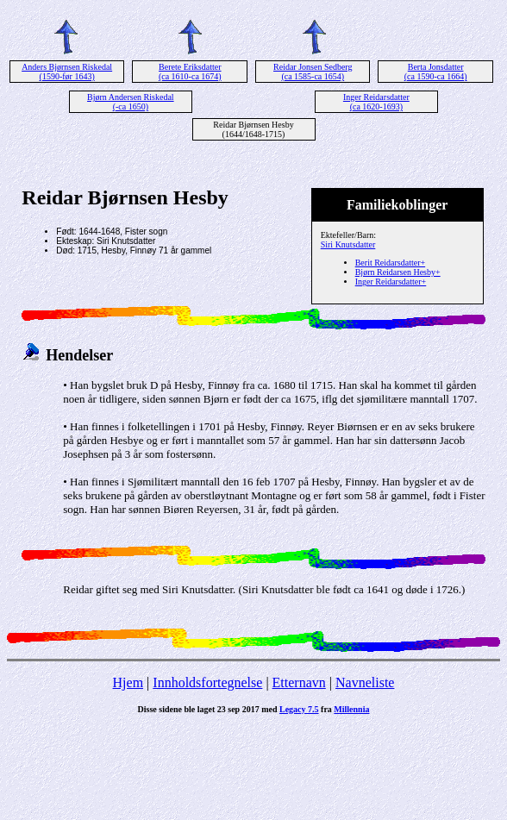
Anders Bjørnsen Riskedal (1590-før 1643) (67, 71)
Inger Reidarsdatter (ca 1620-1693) (376, 101)
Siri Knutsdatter (348, 244)
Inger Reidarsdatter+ (391, 281)
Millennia (351, 709)
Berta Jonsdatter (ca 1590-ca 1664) (435, 71)
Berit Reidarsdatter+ (390, 262)
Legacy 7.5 (299, 709)
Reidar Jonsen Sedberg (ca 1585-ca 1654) (312, 71)
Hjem (128, 682)
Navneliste (364, 682)
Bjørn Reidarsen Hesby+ (398, 272)
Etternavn (299, 682)
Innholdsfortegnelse (207, 682)
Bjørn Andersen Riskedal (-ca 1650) (130, 101)
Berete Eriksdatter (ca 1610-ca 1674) (190, 71)
